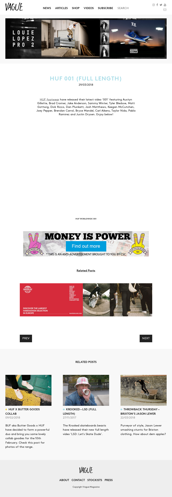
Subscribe (105, 8)
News (47, 8)
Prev (26, 338)
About (64, 480)
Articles (61, 8)
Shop (75, 8)
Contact (78, 480)
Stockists (94, 480)
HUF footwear (49, 99)
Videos (89, 8)
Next (146, 338)
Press (109, 480)
